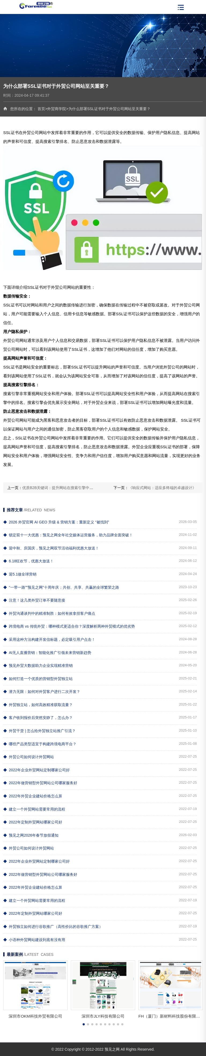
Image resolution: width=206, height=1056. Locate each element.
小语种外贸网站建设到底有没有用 (34, 940)
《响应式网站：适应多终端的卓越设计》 (162, 488)
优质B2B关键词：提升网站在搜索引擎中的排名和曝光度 (69, 488)
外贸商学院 (56, 109)
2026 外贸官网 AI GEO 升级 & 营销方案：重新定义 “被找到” (56, 522)
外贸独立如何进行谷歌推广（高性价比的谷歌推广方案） (53, 926)
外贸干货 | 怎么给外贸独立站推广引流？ (39, 731)
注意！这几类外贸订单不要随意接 (34, 600)
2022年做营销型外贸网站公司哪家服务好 (40, 783)
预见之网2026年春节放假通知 (30, 835)
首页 (41, 109)
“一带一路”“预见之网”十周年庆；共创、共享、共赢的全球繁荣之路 (61, 587)
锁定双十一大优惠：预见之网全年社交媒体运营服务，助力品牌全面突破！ (68, 535)
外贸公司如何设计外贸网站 (28, 757)
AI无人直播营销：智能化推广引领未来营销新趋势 (47, 652)
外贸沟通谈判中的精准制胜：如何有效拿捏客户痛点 (49, 613)
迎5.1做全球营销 (19, 574)
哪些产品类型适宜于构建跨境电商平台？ (39, 744)
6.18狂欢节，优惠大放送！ (28, 561)
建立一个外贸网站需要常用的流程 (34, 809)
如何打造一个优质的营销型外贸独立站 (38, 679)
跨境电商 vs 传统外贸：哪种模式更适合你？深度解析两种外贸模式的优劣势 (69, 626)
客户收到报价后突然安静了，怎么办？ (38, 717)
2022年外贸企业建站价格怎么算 (32, 796)
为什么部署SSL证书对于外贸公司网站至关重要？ (109, 109)
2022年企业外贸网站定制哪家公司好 (36, 770)
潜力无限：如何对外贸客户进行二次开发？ (41, 691)
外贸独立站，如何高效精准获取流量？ (38, 705)
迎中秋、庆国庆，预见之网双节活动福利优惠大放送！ (51, 548)
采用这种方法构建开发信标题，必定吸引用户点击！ (49, 639)
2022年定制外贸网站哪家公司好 (32, 822)
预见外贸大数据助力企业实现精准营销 (38, 665)
